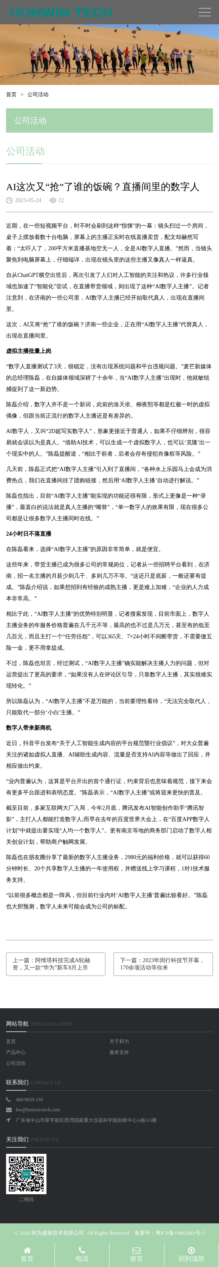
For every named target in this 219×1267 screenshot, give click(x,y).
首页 (11, 94)
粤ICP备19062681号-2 (180, 1233)
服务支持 (119, 1052)
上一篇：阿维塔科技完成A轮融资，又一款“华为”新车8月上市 (51, 964)
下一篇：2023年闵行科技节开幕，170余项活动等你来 (162, 964)
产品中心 (15, 1052)
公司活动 (37, 94)
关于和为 (119, 1041)
